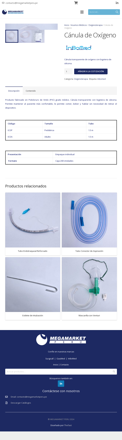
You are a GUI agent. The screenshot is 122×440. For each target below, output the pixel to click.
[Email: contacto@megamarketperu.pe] (8, 405)
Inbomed (101, 79)
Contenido (31, 99)
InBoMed (72, 367)
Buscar (114, 380)
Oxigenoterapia (95, 25)
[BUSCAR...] (104, 12)
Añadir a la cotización (91, 71)
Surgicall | (51, 367)
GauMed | (62, 367)
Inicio (66, 25)
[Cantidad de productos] (68, 71)
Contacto (64, 373)
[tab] (14, 99)
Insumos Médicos (79, 25)
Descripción (14, 99)
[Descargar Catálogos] (8, 411)
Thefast (68, 433)
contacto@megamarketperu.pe (22, 2)
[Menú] (82, 12)
